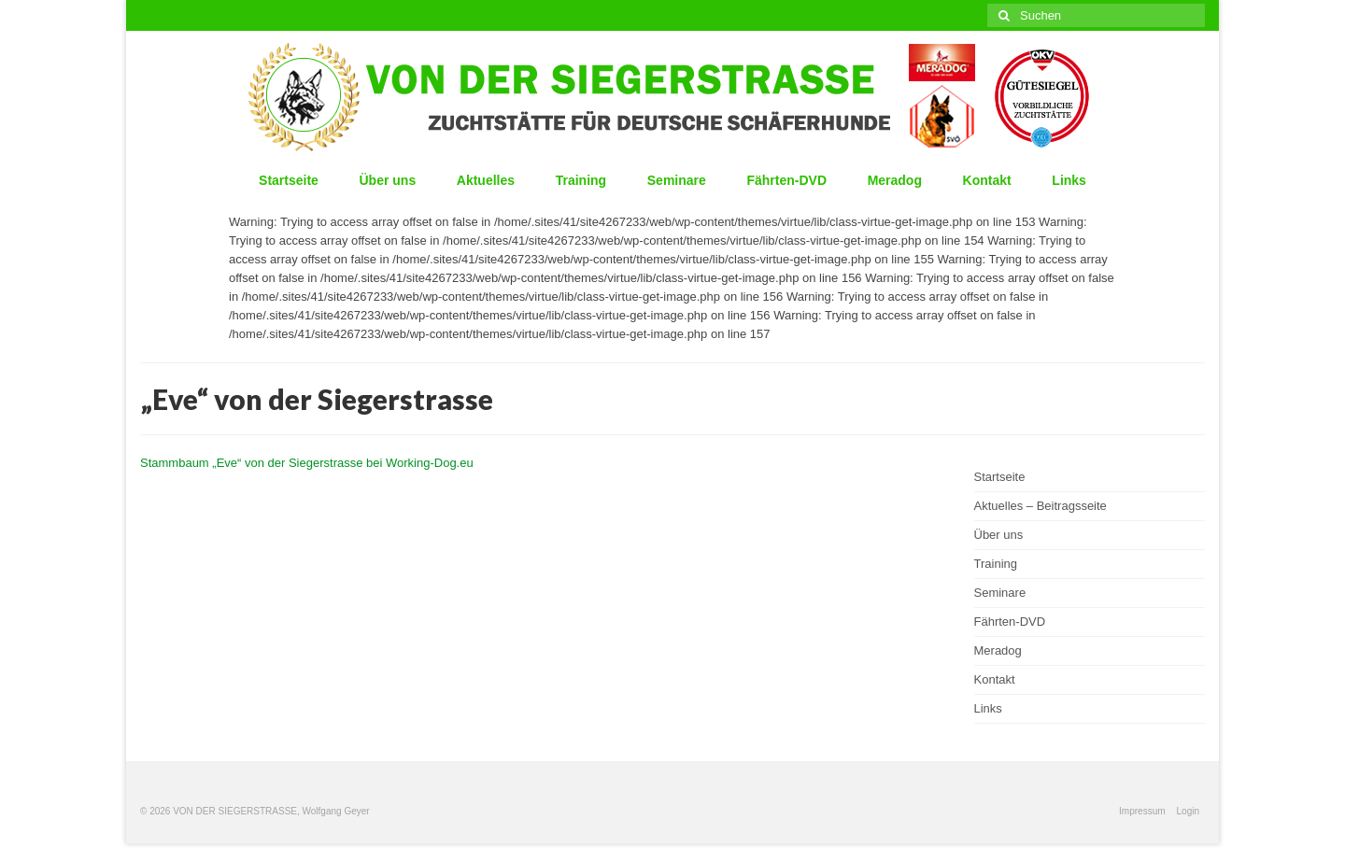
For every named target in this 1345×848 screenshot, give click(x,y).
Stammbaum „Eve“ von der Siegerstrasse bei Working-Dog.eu (307, 463)
